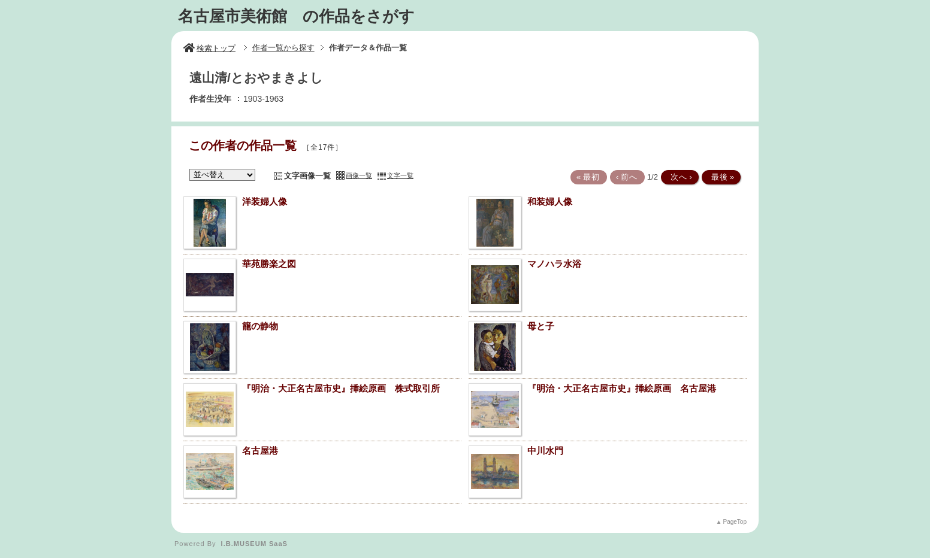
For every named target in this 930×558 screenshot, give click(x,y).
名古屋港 (260, 450)
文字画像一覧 (307, 175)
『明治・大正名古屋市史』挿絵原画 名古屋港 (621, 388)
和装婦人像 (549, 201)
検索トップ (209, 48)
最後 (720, 176)
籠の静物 (260, 326)
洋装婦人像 (264, 201)
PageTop (735, 521)
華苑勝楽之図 (269, 264)
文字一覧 (400, 175)
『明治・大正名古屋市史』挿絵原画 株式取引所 (341, 388)
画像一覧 (359, 175)
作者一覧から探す (283, 47)
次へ (679, 176)
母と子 (540, 326)
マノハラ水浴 (554, 264)
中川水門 (545, 450)
